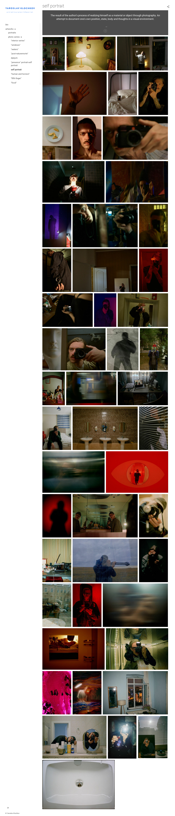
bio (6, 24)
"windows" (15, 45)
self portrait (16, 69)
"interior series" (18, 40)
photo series (14, 37)
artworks (9, 29)
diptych (14, 58)
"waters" (14, 49)
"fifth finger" (16, 78)
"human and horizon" (20, 74)
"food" (14, 83)
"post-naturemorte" (19, 53)
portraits (12, 32)
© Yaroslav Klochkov (12, 813)
